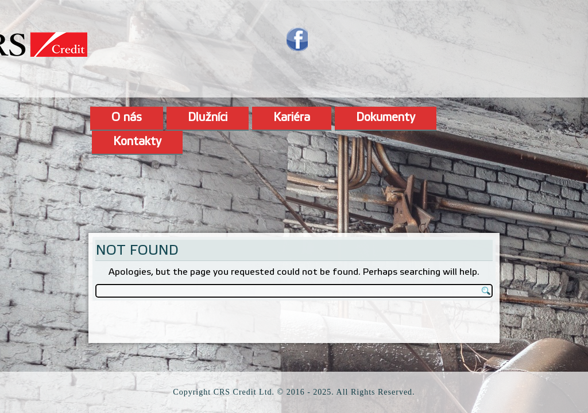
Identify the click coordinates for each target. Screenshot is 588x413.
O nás (126, 118)
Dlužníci (207, 118)
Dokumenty (385, 118)
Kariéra (291, 118)
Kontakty (137, 142)
